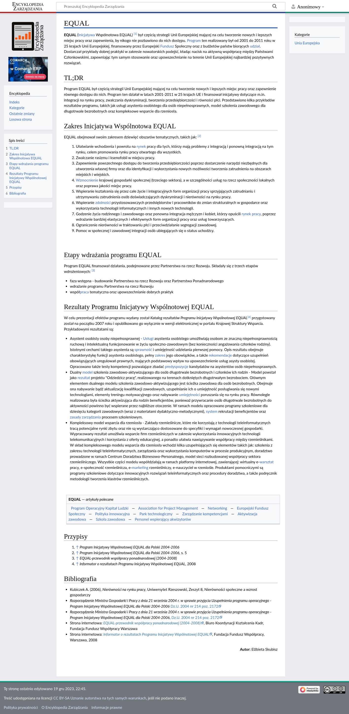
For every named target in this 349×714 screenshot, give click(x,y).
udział (255, 46)
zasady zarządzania (85, 417)
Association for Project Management (168, 508)
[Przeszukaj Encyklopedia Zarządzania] (170, 6)
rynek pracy (251, 214)
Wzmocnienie (87, 180)
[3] (93, 270)
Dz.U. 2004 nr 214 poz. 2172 (194, 606)
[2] (199, 135)
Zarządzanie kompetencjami (205, 514)
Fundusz (167, 46)
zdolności (103, 202)
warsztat (267, 462)
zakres (160, 355)
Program (194, 40)
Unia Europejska (307, 43)
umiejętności (189, 394)
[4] (249, 316)
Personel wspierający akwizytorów (163, 519)
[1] (135, 33)
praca (84, 292)
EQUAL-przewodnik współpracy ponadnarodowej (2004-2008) (151, 623)
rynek (141, 146)
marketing (140, 467)
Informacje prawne (106, 707)
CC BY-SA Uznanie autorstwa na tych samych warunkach (99, 698)
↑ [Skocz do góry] (77, 547)
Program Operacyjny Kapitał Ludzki (99, 508)
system (212, 411)
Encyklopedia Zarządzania (28, 6)
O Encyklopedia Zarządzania (65, 707)
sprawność (143, 349)
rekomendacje (220, 355)
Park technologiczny (156, 514)
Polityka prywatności (21, 707)
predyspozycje (176, 366)
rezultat (84, 377)
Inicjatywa (86, 35)
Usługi (148, 338)
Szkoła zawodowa (110, 519)
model (87, 372)
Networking (217, 508)
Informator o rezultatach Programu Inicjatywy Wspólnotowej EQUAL (156, 634)
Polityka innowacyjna (112, 514)
